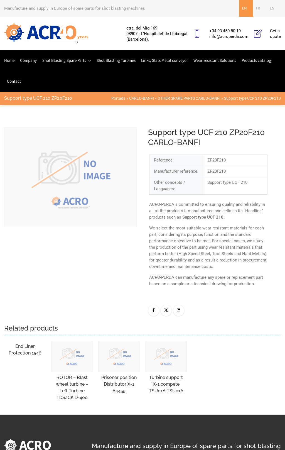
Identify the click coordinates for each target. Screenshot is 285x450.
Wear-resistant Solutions (214, 60)
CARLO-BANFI (141, 98)
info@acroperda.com (228, 36)
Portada (118, 98)
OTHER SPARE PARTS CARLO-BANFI (189, 98)
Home (9, 60)
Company (28, 60)
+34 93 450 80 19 (225, 30)
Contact (14, 81)
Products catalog (256, 60)
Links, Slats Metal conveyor (164, 60)
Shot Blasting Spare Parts (64, 60)
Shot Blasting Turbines (116, 60)
